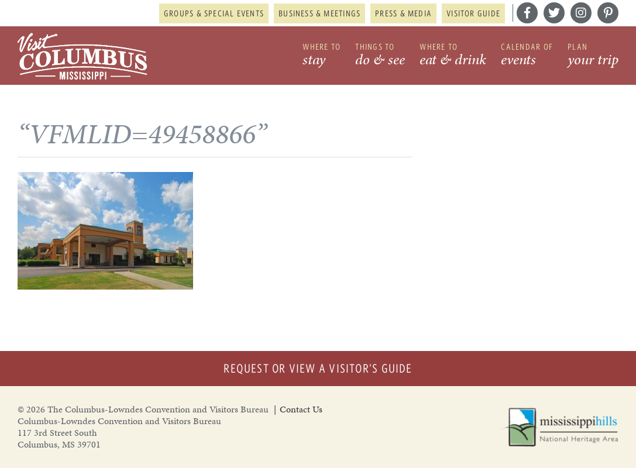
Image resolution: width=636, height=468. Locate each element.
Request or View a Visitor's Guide (318, 368)
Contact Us (301, 409)
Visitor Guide (473, 13)
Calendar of (527, 56)
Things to (380, 56)
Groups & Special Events (214, 13)
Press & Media (403, 13)
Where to (321, 56)
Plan (593, 56)
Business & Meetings (319, 13)
